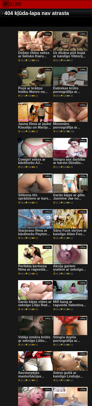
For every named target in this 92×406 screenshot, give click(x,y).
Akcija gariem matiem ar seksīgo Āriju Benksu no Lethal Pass (68, 271)
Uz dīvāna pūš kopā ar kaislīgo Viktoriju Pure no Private (69, 56)
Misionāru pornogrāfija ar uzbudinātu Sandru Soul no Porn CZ (68, 129)
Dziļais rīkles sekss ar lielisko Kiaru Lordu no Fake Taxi (33, 56)
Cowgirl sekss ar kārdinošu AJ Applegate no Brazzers (31, 164)
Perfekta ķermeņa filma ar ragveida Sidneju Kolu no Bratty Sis (32, 271)
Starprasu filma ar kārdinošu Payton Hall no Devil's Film (33, 234)
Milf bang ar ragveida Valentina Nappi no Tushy (68, 305)
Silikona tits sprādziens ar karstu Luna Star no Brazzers (35, 200)
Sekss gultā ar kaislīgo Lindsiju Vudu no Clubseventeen (66, 378)
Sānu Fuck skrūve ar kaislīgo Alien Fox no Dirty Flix (70, 234)
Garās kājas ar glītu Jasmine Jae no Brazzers (69, 198)
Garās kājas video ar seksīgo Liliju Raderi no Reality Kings (35, 305)
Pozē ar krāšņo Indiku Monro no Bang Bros (31, 91)
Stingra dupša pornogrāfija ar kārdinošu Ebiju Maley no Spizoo (66, 342)
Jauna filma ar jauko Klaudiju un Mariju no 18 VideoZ (34, 127)
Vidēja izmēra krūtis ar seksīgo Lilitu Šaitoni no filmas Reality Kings (34, 342)
